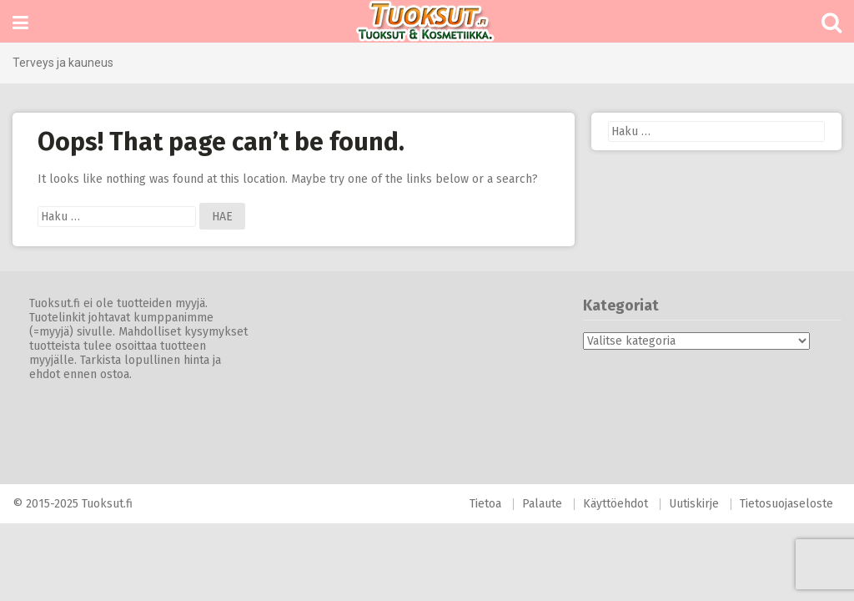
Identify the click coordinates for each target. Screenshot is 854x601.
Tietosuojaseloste (786, 504)
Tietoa (485, 504)
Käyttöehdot (615, 504)
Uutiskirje (694, 504)
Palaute (542, 504)
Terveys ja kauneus (63, 62)
